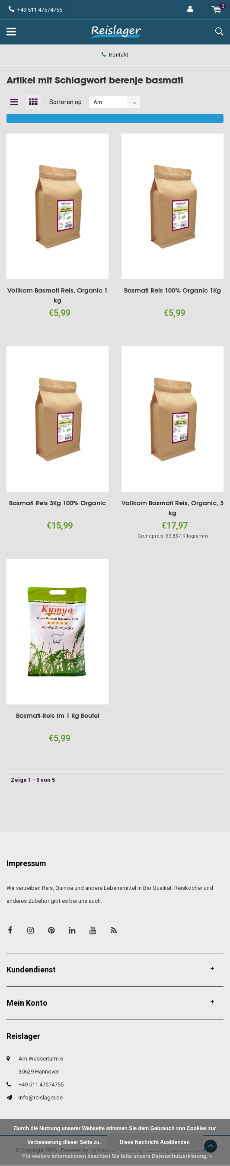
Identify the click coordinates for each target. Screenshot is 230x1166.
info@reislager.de (41, 1098)
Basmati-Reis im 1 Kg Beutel (57, 716)
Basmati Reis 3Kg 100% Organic (57, 503)
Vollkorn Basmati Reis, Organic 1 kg (57, 296)
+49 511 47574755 (35, 9)
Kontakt (115, 54)
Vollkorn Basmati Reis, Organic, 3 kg (172, 508)
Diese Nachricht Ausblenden (155, 1142)
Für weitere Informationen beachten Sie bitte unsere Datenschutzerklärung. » (117, 1156)
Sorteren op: (66, 102)
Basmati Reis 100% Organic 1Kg (172, 291)
